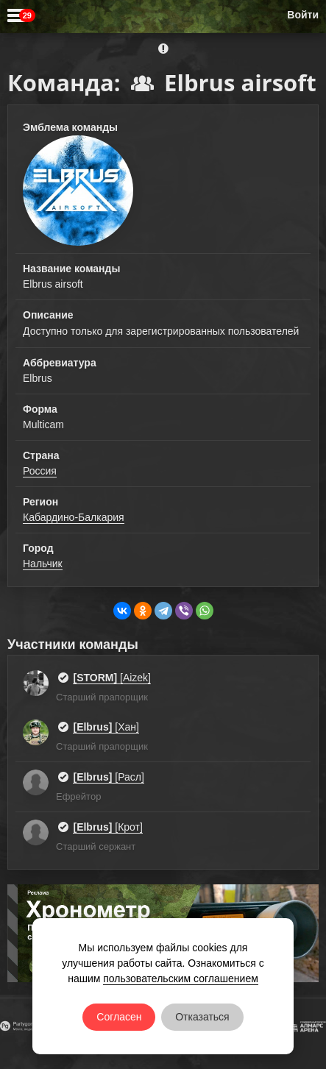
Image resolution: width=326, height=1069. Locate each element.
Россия (40, 471)
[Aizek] (112, 677)
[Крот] (107, 827)
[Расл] (108, 777)
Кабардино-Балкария (73, 517)
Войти (303, 15)
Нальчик (43, 563)
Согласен (118, 1017)
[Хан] (105, 727)
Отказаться (202, 1017)
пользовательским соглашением (180, 978)
